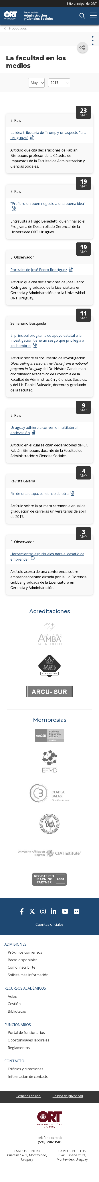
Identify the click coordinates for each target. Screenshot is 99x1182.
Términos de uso (28, 1096)
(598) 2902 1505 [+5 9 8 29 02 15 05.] (49, 1142)
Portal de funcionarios (26, 1032)
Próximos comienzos (25, 952)
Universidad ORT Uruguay (49, 1119)
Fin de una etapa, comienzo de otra (39, 493)
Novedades (18, 28)
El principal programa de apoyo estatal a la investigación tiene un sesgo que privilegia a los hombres (47, 340)
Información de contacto (28, 1076)
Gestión (14, 1003)
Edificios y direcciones (25, 1068)
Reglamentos (19, 1047)
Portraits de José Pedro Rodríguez (38, 269)
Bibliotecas (17, 1011)
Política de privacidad (68, 1096)
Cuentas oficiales (49, 924)
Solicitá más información (28, 974)
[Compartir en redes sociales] (82, 47)
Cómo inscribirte (21, 967)
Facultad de (36, 12)
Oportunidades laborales (28, 1040)
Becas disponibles (23, 959)
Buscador (82, 15)
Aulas (12, 996)
